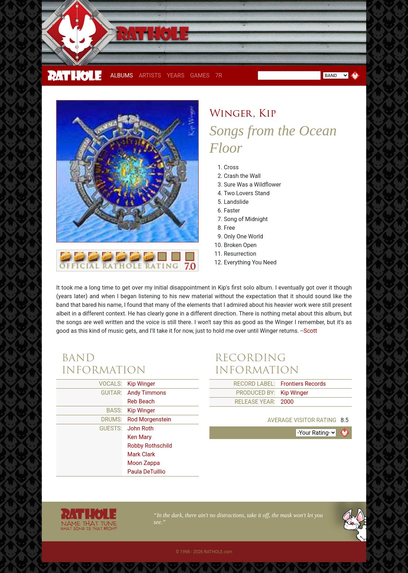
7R (218, 75)
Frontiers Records (303, 383)
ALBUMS (123, 75)
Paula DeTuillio (146, 471)
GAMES (199, 75)
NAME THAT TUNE (89, 525)
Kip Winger (141, 383)
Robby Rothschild (150, 445)
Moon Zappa (144, 463)
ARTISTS (150, 75)
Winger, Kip (242, 113)
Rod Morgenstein (149, 419)
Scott (310, 330)
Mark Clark (141, 454)
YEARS (176, 75)
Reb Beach (141, 401)
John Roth (141, 428)
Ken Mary (140, 437)
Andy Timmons (147, 392)
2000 (287, 401)
